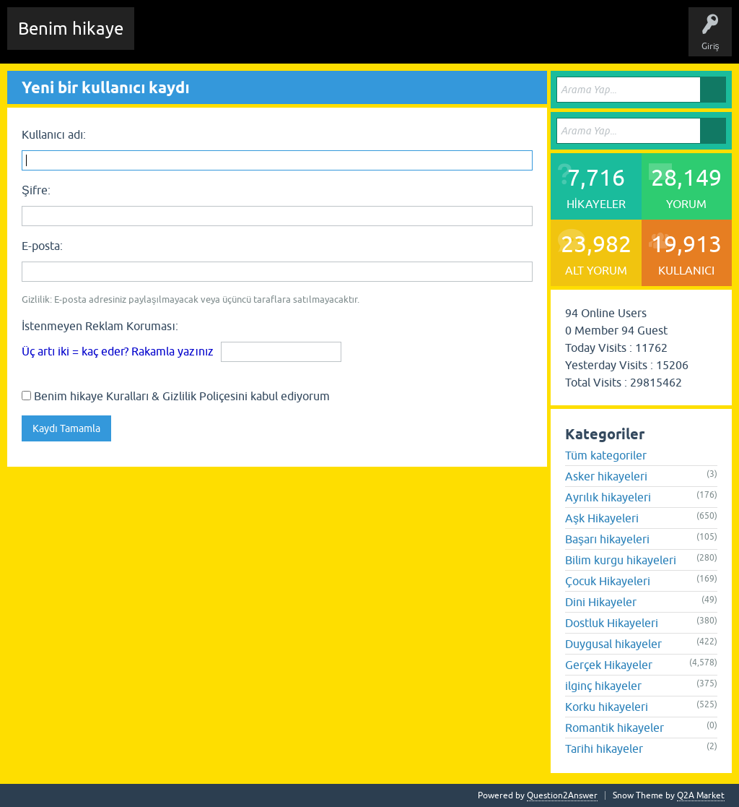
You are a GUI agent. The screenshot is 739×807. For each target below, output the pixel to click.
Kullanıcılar (450, 39)
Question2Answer (562, 795)
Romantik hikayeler (614, 727)
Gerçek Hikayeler (608, 664)
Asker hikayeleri (606, 476)
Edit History (228, 39)
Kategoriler (390, 39)
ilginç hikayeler (603, 685)
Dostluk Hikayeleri (611, 622)
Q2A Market (701, 795)
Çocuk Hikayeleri (607, 580)
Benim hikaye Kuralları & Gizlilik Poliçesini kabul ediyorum (176, 395)
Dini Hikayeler (601, 601)
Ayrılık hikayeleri (608, 497)
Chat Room (166, 39)
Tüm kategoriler (606, 455)
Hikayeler (285, 39)
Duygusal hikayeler (613, 643)
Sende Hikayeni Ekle (531, 39)
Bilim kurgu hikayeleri (620, 559)
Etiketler (335, 39)
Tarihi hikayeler (604, 748)
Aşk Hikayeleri (602, 518)
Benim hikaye (70, 28)
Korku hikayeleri (606, 706)
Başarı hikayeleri (607, 538)
